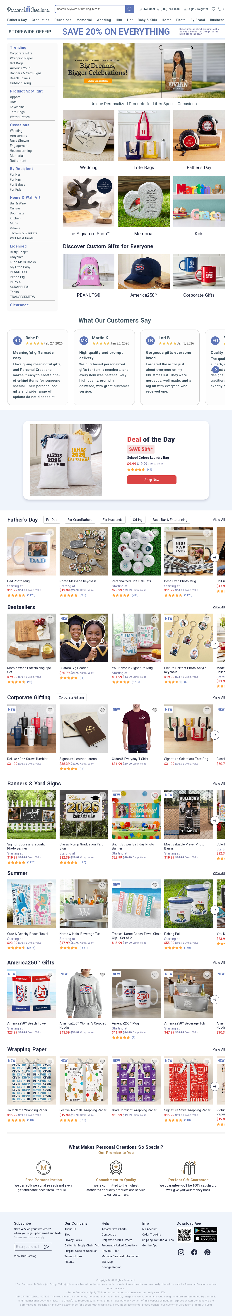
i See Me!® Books (23, 262)
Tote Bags (17, 112)
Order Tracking (151, 1234)
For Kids (15, 189)
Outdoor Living (20, 83)
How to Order (110, 1251)
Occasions (63, 20)
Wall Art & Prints (22, 238)
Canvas (15, 208)
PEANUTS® (18, 272)
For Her (15, 174)
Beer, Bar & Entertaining (170, 520)
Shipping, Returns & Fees (158, 1240)
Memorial (84, 20)
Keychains (17, 107)
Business (217, 20)
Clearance (19, 305)
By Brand (198, 20)
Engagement (19, 146)
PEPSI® (15, 282)
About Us (70, 1229)
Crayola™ (16, 257)
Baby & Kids (147, 20)
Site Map (107, 1261)
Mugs (14, 223)
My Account (149, 1229)
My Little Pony (20, 267)
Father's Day (17, 20)
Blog (67, 1234)
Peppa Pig (17, 277)
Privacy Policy (73, 1240)
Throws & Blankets (23, 233)
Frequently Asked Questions (120, 1245)
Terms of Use (73, 1256)
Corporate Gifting (71, 697)
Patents (69, 1261)
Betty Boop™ (19, 252)
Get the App (149, 1245)
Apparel (15, 97)
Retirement (18, 161)
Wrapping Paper (21, 58)
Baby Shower (19, 141)
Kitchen (15, 218)
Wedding (104, 20)
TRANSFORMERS (22, 297)
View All (219, 520)
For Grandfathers (80, 520)
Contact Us (109, 1234)
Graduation (41, 20)
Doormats (17, 213)
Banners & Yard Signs (25, 73)
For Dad (51, 520)
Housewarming (21, 151)
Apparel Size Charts (114, 1229)
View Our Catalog (25, 1256)
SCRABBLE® (19, 287)
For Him (15, 179)
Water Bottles (20, 117)
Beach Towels (20, 78)
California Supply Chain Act (82, 1245)
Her (130, 20)
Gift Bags (16, 63)
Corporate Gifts (21, 53)
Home (166, 20)
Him (119, 20)
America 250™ (20, 68)
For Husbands (113, 520)
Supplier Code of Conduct (81, 1251)
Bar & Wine (18, 203)
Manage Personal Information (120, 1256)
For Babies (17, 184)
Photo (181, 20)
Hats (13, 102)
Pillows (15, 228)
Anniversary (18, 136)
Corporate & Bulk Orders (117, 1240)
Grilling (138, 520)
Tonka (14, 292)
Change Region (111, 1267)
